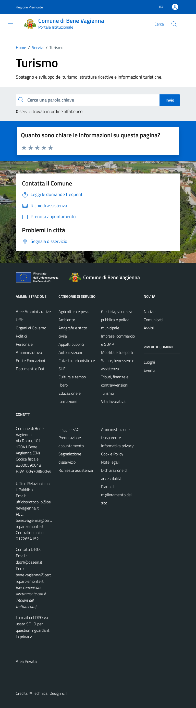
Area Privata (26, 661)
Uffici (20, 320)
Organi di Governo (31, 328)
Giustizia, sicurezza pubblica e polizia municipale (116, 319)
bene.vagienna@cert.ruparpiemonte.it (34, 523)
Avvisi (149, 328)
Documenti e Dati (30, 369)
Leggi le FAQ (69, 429)
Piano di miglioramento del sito (116, 494)
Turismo (107, 393)
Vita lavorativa (113, 401)
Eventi (149, 370)
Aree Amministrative (33, 311)
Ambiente (66, 320)
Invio (170, 100)
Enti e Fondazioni (30, 360)
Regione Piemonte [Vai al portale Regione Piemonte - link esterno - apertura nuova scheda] (29, 7)
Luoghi (149, 362)
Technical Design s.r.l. (50, 693)
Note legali (110, 462)
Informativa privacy (117, 446)
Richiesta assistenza (75, 470)
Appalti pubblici (71, 344)
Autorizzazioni (70, 352)
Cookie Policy (112, 454)
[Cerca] (174, 24)
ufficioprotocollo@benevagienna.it (33, 505)
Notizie (149, 311)
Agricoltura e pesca (74, 311)
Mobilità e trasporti (117, 352)
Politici (21, 336)
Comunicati (153, 320)
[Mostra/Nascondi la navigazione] (10, 23)
